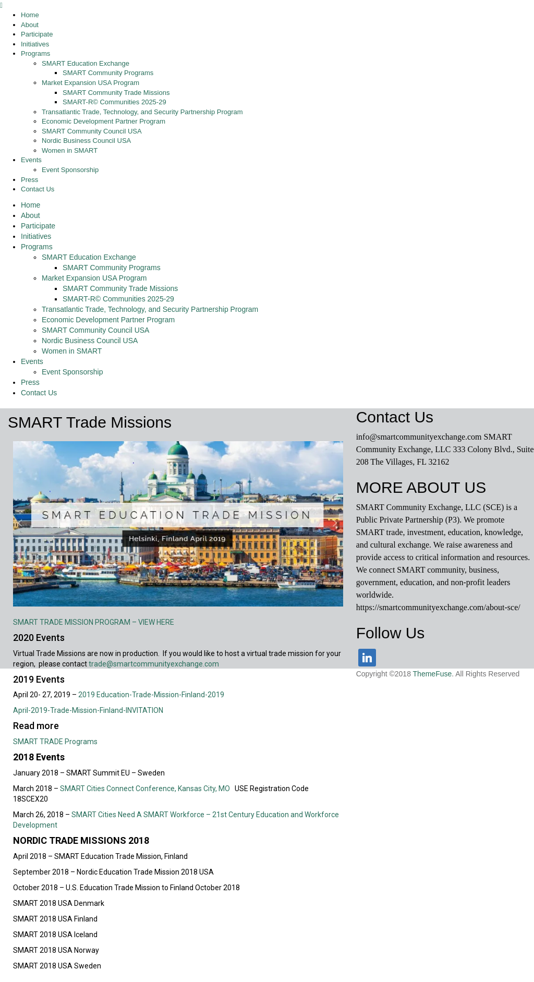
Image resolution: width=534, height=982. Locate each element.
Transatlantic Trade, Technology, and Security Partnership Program (150, 309)
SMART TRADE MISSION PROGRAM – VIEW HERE (93, 622)
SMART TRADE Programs (55, 741)
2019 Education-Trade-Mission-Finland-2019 (151, 694)
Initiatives (36, 236)
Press (30, 382)
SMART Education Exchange (89, 257)
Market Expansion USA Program (94, 278)
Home (30, 205)
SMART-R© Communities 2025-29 (118, 299)
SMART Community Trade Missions (120, 288)
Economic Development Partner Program (108, 320)
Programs (37, 247)
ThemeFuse (432, 674)
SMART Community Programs (112, 267)
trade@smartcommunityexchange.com (154, 664)
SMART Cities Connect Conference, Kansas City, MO (147, 788)
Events (32, 361)
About (30, 215)
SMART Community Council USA (95, 330)
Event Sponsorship (72, 372)
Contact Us (39, 393)
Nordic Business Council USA (90, 340)
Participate (38, 226)
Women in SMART (72, 351)
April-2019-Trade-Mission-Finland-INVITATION (88, 710)
